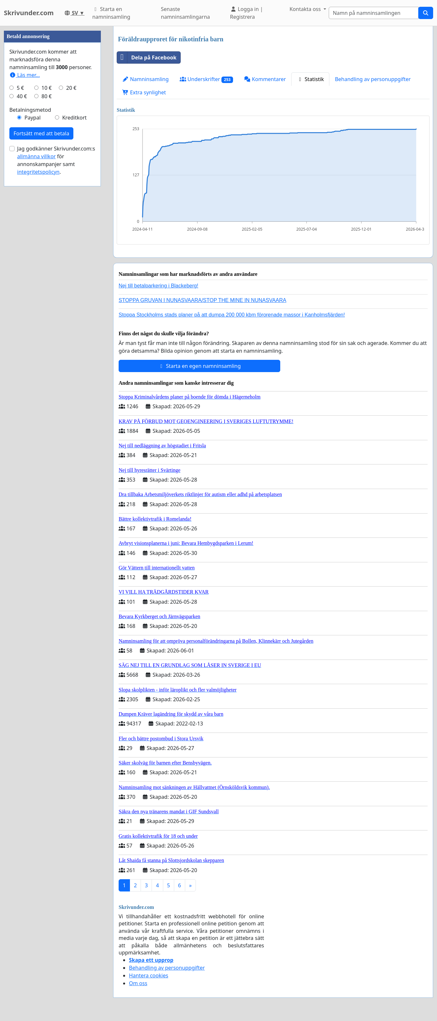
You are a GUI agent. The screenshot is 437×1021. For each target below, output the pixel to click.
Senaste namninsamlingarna (185, 12)
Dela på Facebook (146, 57)
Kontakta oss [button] (306, 9)
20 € (71, 281)
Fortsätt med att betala (41, 327)
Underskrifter (206, 79)
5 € (20, 281)
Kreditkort (74, 311)
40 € (22, 290)
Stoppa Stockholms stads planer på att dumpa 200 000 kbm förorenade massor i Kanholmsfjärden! (232, 315)
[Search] (374, 13)
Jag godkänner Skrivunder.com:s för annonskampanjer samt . (56, 354)
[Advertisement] (52, 123)
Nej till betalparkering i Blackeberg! (158, 285)
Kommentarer (265, 79)
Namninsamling (145, 79)
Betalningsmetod (30, 303)
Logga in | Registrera (246, 12)
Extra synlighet (144, 92)
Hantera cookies (148, 975)
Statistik (310, 79)
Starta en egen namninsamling (199, 366)
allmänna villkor (36, 350)
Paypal (33, 311)
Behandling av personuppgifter (373, 79)
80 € (46, 290)
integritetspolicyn (38, 365)
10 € (46, 281)
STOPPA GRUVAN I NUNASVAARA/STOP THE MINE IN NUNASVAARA (202, 300)
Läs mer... (24, 268)
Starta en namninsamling (111, 12)
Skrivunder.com (29, 12)
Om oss (138, 983)
